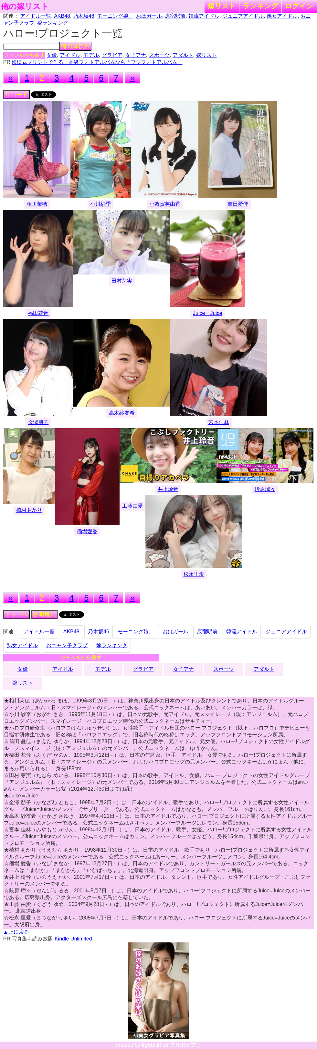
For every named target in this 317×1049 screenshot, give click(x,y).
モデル (91, 55)
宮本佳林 (218, 422)
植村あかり (29, 510)
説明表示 (44, 614)
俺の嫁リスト (25, 6)
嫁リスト (222, 6)
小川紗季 (100, 204)
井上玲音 (168, 489)
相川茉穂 (36, 204)
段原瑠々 (265, 489)
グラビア (112, 55)
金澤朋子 (38, 422)
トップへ (16, 614)
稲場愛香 (87, 531)
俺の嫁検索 (75, 46)
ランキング (260, 6)
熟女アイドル (282, 16)
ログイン (299, 6)
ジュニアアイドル (243, 16)
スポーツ (159, 55)
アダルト (183, 55)
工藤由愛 (132, 506)
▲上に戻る (16, 932)
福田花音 (38, 313)
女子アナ (135, 55)
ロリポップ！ (185, 1045)
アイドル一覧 (35, 16)
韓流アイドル (203, 16)
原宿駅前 (175, 16)
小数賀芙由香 (164, 204)
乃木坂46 (83, 16)
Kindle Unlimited (73, 938)
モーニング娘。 (115, 16)
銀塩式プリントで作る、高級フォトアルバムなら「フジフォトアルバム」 (97, 62)
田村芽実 (121, 281)
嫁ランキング (52, 23)
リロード (16, 94)
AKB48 (62, 16)
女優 (52, 55)
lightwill (151, 1045)
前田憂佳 (237, 204)
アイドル (70, 55)
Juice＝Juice (207, 313)
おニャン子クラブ (67, 645)
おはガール (149, 16)
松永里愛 (194, 574)
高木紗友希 (122, 413)
